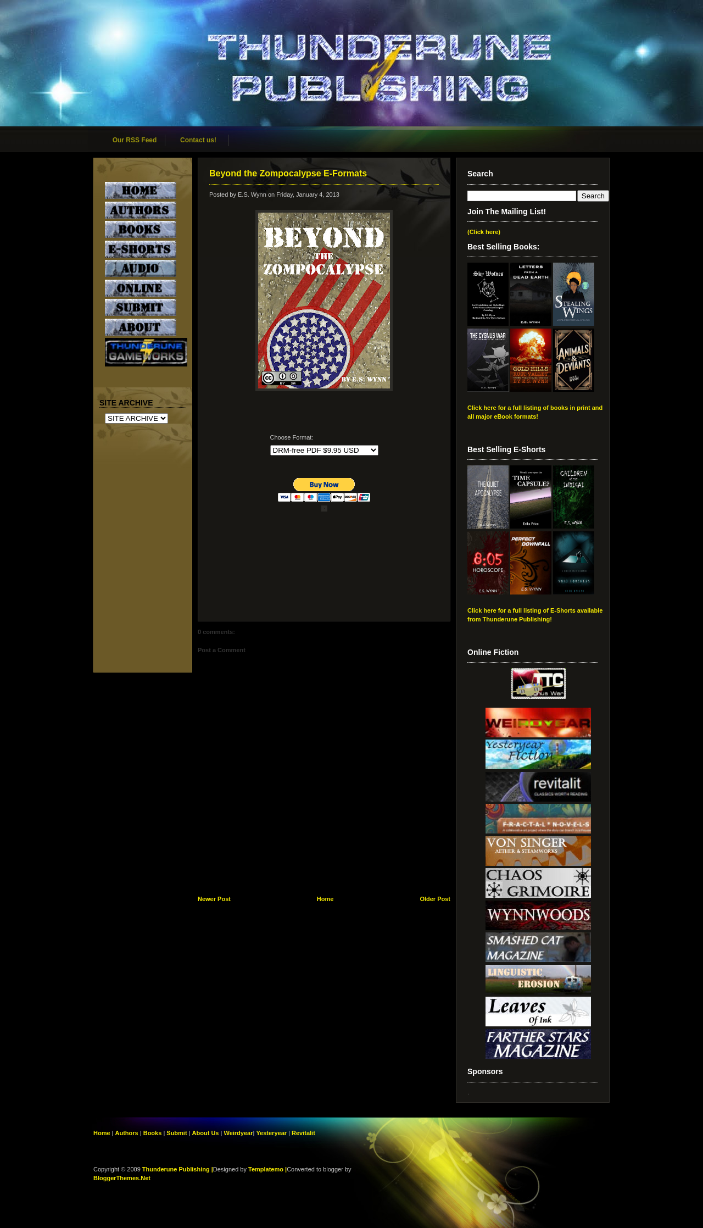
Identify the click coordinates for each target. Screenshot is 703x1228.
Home (325, 899)
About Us (205, 1133)
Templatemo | (267, 1169)
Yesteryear (271, 1133)
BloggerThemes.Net (121, 1178)
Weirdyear (238, 1133)
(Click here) (483, 232)
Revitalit (303, 1133)
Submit (177, 1133)
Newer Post (214, 899)
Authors (126, 1133)
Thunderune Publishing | (177, 1169)
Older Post (435, 899)
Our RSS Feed (135, 140)
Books (152, 1133)
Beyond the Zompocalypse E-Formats (288, 173)
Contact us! (198, 140)
